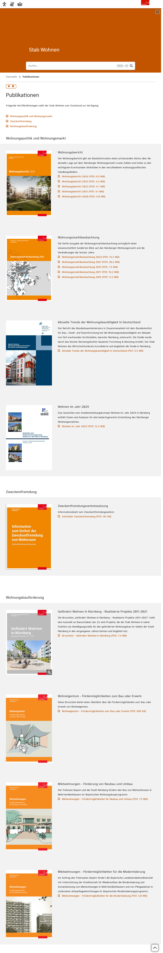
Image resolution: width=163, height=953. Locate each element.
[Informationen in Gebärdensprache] (12, 4)
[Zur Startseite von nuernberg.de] (138, 7)
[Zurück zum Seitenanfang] (154, 948)
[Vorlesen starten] (9, 86)
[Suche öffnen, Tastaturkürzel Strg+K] (71, 65)
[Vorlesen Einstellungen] (13, 86)
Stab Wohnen (44, 50)
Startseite (11, 77)
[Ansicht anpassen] (4, 4)
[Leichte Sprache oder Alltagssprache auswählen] (19, 4)
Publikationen (31, 77)
